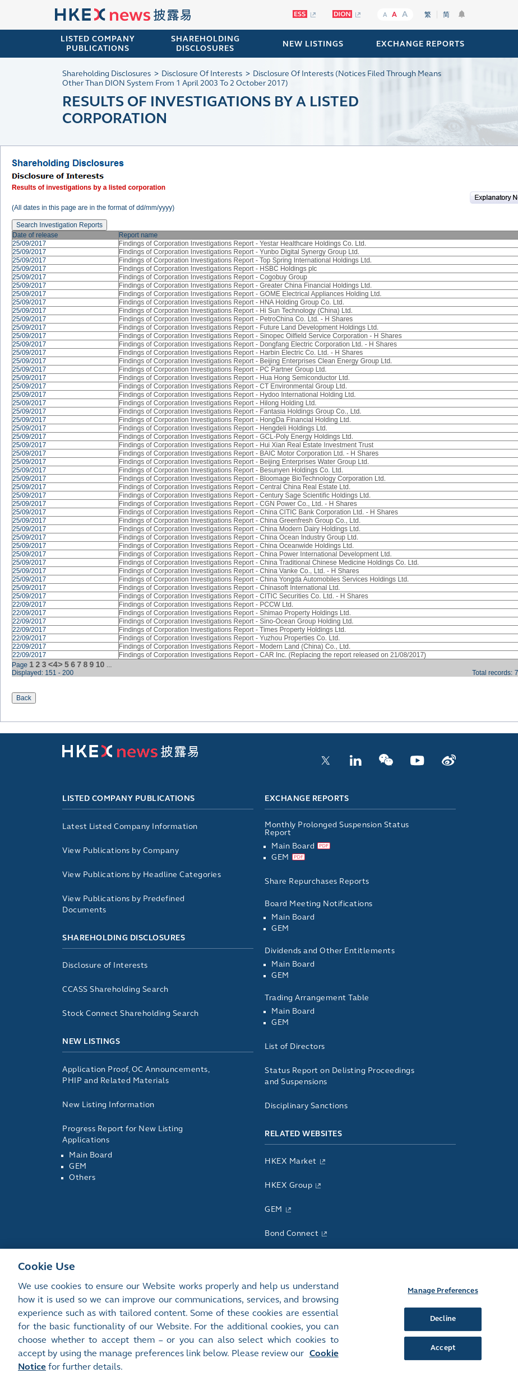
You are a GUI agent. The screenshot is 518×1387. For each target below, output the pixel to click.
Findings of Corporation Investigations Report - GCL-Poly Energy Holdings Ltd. (236, 437)
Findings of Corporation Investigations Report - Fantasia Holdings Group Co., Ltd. (240, 411)
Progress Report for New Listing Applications (122, 1134)
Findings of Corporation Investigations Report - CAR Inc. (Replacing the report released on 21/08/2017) (272, 655)
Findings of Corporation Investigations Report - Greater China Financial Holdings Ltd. (245, 285)
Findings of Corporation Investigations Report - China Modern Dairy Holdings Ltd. (240, 529)
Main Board (90, 1155)
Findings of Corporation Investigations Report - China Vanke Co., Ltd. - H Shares (239, 571)
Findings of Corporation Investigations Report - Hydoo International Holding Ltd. (237, 395)
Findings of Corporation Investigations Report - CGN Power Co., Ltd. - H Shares (238, 504)
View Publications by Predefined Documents (123, 904)
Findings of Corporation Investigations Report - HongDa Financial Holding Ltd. (235, 420)
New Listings (91, 1041)
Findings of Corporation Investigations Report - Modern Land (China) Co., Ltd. (235, 646)
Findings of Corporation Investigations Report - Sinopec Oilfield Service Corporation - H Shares (260, 336)
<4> (55, 664)
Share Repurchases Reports (317, 881)
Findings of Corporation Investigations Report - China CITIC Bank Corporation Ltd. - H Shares (258, 512)
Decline (443, 1327)
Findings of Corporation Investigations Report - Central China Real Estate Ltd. (235, 487)
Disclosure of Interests (105, 965)
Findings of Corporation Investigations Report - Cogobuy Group (213, 277)
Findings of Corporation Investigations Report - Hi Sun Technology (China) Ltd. (236, 311)
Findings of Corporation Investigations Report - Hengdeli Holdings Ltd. (223, 428)
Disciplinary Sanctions (306, 1105)
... (109, 665)
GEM (78, 1166)
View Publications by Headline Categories (141, 874)
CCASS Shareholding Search (115, 989)
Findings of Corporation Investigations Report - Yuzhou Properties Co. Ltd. (229, 638)
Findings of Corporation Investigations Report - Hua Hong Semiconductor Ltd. (234, 378)
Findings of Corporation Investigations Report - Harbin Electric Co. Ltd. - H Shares (241, 353)
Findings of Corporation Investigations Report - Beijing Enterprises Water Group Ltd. (244, 462)
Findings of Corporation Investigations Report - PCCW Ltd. (206, 604)
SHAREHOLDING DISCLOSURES (205, 43)
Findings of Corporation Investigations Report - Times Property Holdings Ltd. (232, 630)
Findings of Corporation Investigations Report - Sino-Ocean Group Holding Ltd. (236, 621)
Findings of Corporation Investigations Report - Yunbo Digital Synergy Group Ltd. (239, 252)
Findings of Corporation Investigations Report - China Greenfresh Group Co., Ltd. (240, 520)
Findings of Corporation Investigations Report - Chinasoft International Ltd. (229, 588)
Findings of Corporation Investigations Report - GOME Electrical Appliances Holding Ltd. (250, 294)
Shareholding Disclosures (123, 938)
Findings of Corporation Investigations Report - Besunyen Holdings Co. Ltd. (231, 470)
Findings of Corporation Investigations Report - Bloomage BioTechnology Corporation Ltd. (252, 478)
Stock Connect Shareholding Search (130, 1013)
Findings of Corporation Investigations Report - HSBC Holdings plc (218, 269)
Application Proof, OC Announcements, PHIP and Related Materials (135, 1075)
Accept (443, 1356)
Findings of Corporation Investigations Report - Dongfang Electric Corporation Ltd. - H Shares (258, 344)
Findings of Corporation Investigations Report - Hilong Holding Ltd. (218, 403)
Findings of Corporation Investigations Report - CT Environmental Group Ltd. (233, 386)
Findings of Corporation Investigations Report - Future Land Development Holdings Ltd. (249, 327)
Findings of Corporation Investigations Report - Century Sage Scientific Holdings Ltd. (245, 495)
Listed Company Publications (98, 43)
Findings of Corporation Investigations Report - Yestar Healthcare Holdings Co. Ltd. (243, 243)
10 (100, 664)
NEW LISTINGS (313, 44)
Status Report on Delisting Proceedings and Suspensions (339, 1076)
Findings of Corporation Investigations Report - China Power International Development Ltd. (255, 554)
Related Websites (303, 1133)
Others (82, 1177)
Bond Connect (291, 1233)
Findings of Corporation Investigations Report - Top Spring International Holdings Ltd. (245, 260)
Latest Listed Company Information (130, 826)
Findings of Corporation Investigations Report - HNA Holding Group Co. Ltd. (231, 302)
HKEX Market (291, 1161)
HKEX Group (288, 1185)
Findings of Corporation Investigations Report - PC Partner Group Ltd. (223, 369)
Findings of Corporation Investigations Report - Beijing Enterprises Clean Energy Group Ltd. (255, 361)
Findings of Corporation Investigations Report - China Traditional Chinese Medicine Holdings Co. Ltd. (269, 562)
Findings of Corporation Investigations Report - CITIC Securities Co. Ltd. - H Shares (243, 596)
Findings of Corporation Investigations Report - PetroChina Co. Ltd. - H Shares (236, 319)
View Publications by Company (120, 850)
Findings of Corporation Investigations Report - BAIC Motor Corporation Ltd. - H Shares (249, 453)
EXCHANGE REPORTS (420, 44)
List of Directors (295, 1046)
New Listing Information (108, 1104)
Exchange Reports (307, 798)
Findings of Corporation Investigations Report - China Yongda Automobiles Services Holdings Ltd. (264, 579)
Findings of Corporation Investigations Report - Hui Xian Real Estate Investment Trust (246, 445)
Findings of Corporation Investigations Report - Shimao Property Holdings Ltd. (235, 613)
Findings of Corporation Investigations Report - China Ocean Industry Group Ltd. (239, 537)
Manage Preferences (443, 1299)
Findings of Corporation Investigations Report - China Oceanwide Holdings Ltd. (236, 546)
